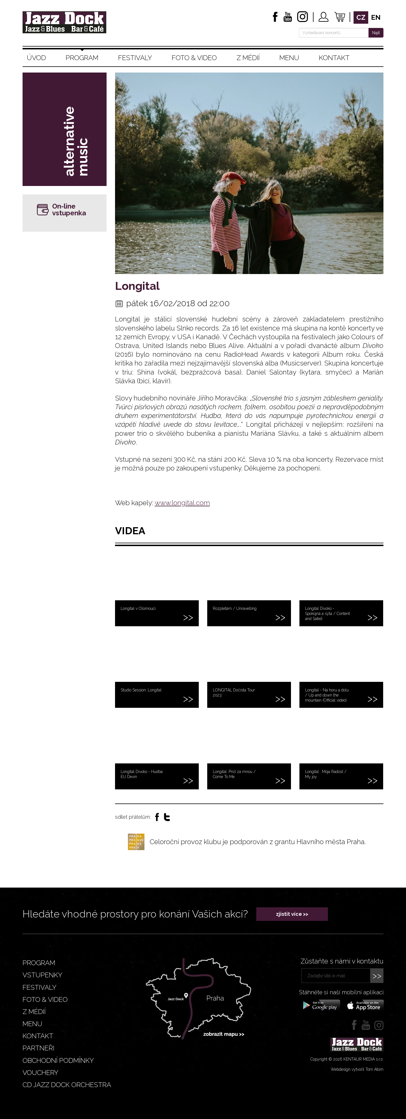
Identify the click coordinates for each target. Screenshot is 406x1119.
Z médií (248, 58)
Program (82, 58)
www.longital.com (182, 503)
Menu (289, 58)
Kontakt (334, 58)
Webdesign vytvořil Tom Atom (357, 1069)
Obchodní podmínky (58, 1060)
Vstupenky (42, 975)
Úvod (36, 58)
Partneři (38, 1048)
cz (360, 17)
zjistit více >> (292, 914)
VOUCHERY (40, 1072)
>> (376, 975)
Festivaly (135, 58)
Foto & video (194, 58)
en (376, 17)
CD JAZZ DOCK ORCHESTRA (67, 1085)
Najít (376, 32)
